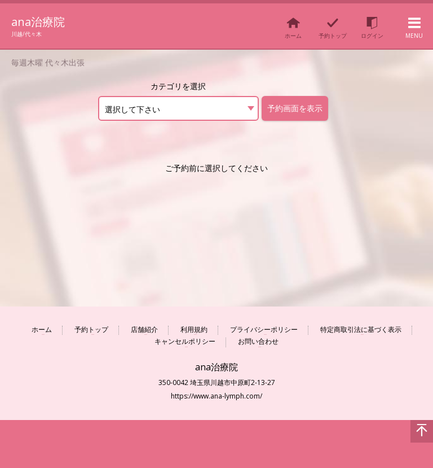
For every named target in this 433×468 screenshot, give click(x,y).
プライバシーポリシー (264, 330)
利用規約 (193, 330)
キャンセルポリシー (184, 342)
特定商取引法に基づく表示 (360, 330)
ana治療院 (41, 21)
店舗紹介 (144, 330)
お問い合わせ (258, 342)
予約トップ (91, 330)
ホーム (42, 330)
